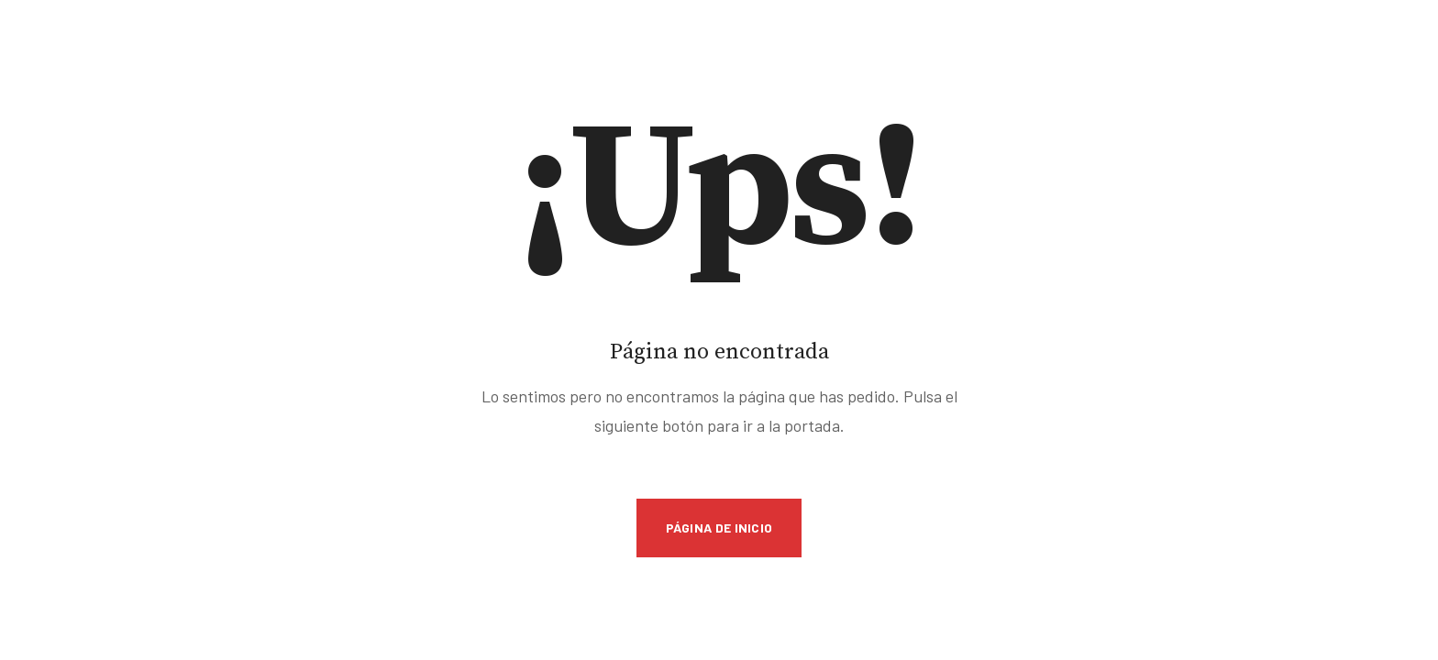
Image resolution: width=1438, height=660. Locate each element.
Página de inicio (719, 527)
